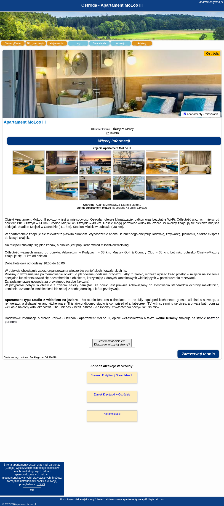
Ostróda (212, 53)
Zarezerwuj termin (198, 354)
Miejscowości (57, 43)
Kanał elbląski (112, 413)
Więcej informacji (114, 141)
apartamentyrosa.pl (211, 2)
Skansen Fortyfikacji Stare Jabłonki (112, 375)
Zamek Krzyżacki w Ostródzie (112, 394)
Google (9, 467)
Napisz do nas (156, 499)
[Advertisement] (112, 464)
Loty (78, 43)
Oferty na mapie (35, 43)
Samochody (99, 43)
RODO (41, 484)
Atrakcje (120, 43)
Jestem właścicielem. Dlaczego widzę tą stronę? (112, 342)
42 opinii (131, 207)
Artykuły (142, 43)
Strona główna (13, 43)
